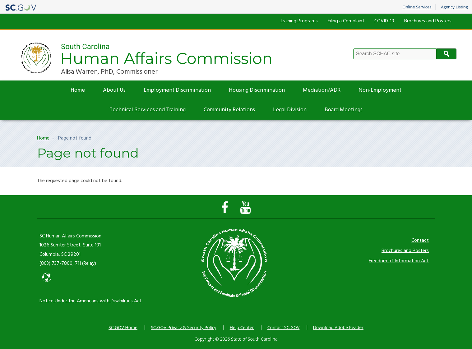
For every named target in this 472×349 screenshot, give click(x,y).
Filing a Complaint (346, 21)
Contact (420, 240)
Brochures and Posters (427, 21)
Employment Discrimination (177, 90)
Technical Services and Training (147, 109)
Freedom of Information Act (399, 261)
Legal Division (290, 109)
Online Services (416, 7)
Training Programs (299, 21)
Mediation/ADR (321, 90)
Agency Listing (454, 7)
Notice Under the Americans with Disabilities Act (90, 301)
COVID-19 (384, 21)
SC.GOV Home (123, 327)
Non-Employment (380, 90)
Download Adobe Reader (338, 327)
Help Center (242, 327)
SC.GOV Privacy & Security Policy (183, 327)
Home (78, 90)
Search (446, 53)
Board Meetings (344, 109)
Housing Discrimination (257, 90)
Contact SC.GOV (283, 327)
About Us (114, 90)
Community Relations (229, 109)
